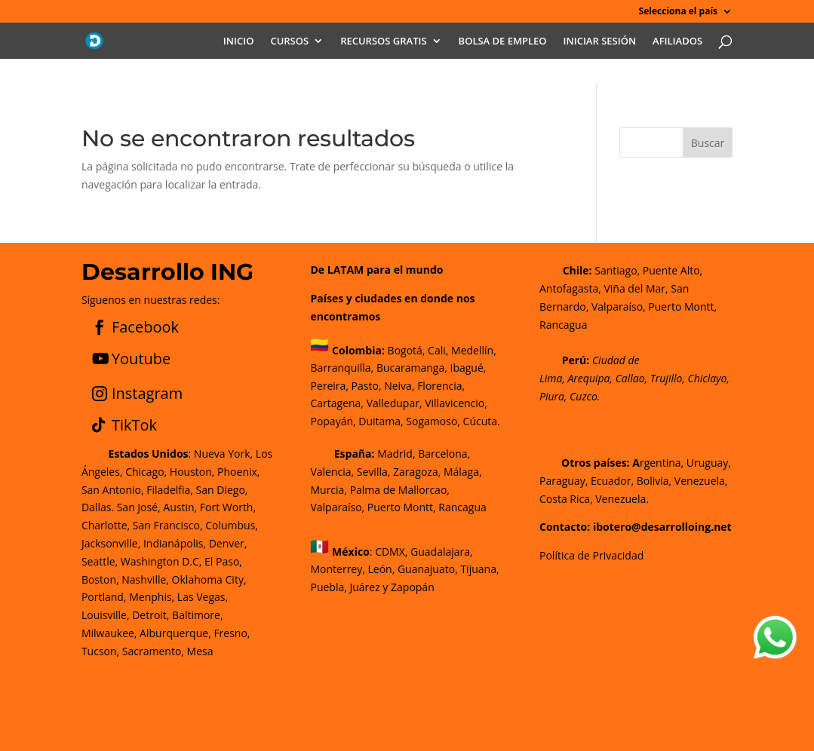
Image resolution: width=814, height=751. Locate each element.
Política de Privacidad (591, 555)
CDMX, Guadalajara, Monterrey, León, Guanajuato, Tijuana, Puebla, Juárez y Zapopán (404, 569)
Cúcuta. (481, 421)
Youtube (141, 358)
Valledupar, (394, 403)
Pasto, (365, 386)
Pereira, (329, 386)
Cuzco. (585, 396)
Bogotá (405, 349)
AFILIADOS (677, 41)
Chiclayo (706, 378)
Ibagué (465, 367)
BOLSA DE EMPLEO (503, 41)
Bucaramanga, (410, 367)
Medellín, (473, 349)
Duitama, (380, 421)
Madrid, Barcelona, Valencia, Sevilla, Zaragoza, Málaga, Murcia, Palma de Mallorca (395, 471)
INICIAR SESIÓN (600, 41)
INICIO (238, 41)
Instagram (147, 393)
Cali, (436, 349)
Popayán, (332, 421)
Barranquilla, (341, 367)
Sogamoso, (433, 421)
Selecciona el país (678, 12)
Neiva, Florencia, (424, 386)
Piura (551, 396)
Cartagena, (337, 403)
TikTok (134, 425)
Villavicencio (454, 403)
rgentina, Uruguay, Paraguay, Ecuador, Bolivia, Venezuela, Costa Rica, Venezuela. (635, 480)
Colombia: (358, 349)
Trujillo (666, 378)
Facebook (145, 327)
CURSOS (289, 41)
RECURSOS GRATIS (383, 41)
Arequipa (588, 378)
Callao (630, 378)
